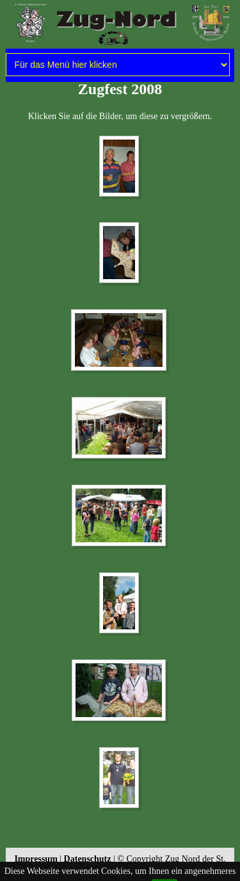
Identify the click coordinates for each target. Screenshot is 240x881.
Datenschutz (87, 859)
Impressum (35, 859)
